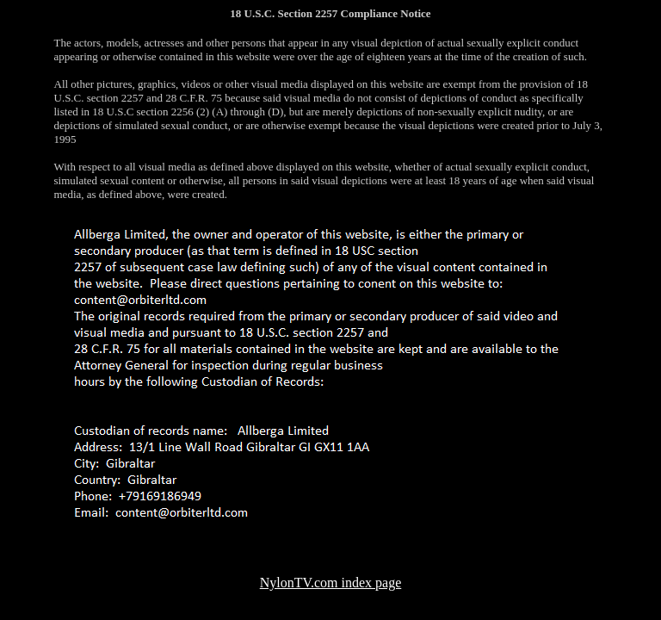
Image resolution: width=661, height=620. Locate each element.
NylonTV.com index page (331, 582)
